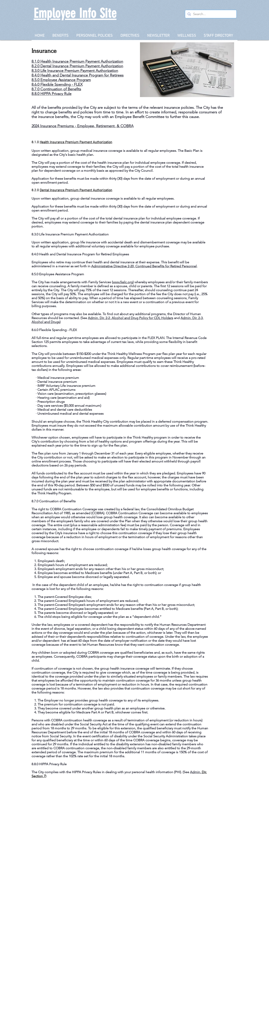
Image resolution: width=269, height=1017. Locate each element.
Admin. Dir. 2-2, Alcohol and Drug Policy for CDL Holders (130, 318)
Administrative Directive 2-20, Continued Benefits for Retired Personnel (144, 266)
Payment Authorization (104, 66)
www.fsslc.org (123, 282)
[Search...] (210, 14)
